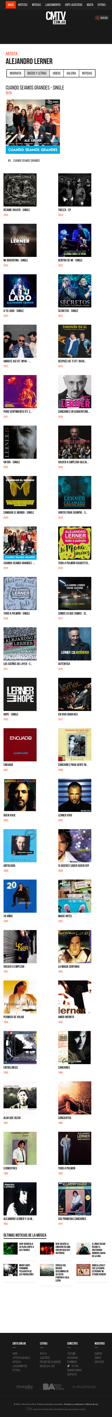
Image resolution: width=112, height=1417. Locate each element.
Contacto (72, 1374)
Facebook (72, 1361)
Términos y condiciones (74, 1404)
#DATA (90, 5)
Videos (57, 73)
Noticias (36, 5)
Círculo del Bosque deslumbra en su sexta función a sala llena (62, 1273)
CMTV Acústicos (73, 5)
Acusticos (45, 1357)
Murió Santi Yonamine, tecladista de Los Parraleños (26, 1270)
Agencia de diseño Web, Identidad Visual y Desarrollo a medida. (56, 1409)
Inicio (11, 5)
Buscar (101, 17)
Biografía (15, 73)
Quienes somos (74, 1370)
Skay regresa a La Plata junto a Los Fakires (26, 1247)
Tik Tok (72, 1366)
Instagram (72, 1357)
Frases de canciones (50, 1361)
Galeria (71, 73)
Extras (102, 5)
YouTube (71, 1353)
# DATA (43, 1353)
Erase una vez (47, 1366)
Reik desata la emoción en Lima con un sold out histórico (63, 1248)
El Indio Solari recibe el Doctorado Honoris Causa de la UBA (98, 1250)
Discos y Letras (37, 73)
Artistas (23, 5)
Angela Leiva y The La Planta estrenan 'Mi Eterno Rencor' (99, 1270)
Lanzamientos (53, 5)
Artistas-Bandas (21, 1357)
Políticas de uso (91, 1404)
